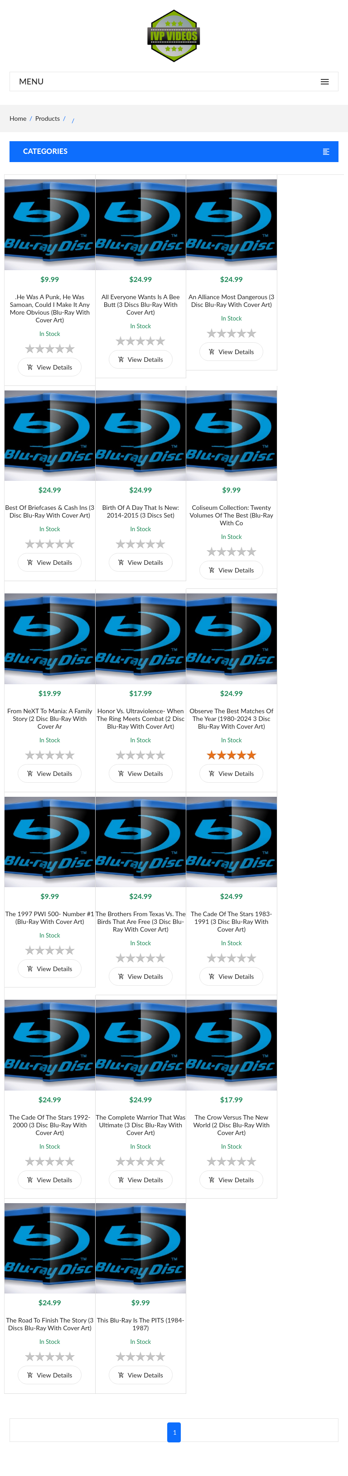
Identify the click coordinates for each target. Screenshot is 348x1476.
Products (47, 118)
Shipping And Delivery (182, 1300)
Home (258, 1285)
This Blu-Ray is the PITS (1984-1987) (46, 1098)
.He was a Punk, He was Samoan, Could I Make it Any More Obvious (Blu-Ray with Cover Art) (47, 301)
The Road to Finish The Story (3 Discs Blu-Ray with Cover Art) (301, 905)
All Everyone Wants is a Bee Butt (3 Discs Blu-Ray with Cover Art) (131, 298)
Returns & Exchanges (180, 1330)
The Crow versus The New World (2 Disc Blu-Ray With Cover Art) (216, 905)
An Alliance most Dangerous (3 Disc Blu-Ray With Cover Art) (216, 298)
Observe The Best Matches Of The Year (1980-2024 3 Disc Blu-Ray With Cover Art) (47, 708)
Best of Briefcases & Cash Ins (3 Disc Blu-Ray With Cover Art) (301, 298)
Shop (257, 1300)
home (18, 118)
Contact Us (265, 1315)
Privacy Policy (170, 1315)
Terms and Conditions (181, 1285)
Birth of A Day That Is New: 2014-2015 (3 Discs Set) (46, 499)
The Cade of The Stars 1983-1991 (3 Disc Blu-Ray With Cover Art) (301, 708)
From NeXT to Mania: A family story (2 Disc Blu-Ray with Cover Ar (217, 503)
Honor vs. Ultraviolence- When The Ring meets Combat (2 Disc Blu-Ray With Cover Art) (301, 507)
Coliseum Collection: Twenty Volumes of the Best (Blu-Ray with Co (132, 503)
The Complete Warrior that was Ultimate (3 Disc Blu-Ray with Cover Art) (131, 905)
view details (46, 361)
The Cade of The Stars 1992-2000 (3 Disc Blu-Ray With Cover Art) (46, 905)
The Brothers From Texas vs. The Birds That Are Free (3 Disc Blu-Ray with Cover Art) (216, 708)
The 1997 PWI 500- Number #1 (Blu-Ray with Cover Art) (132, 704)
